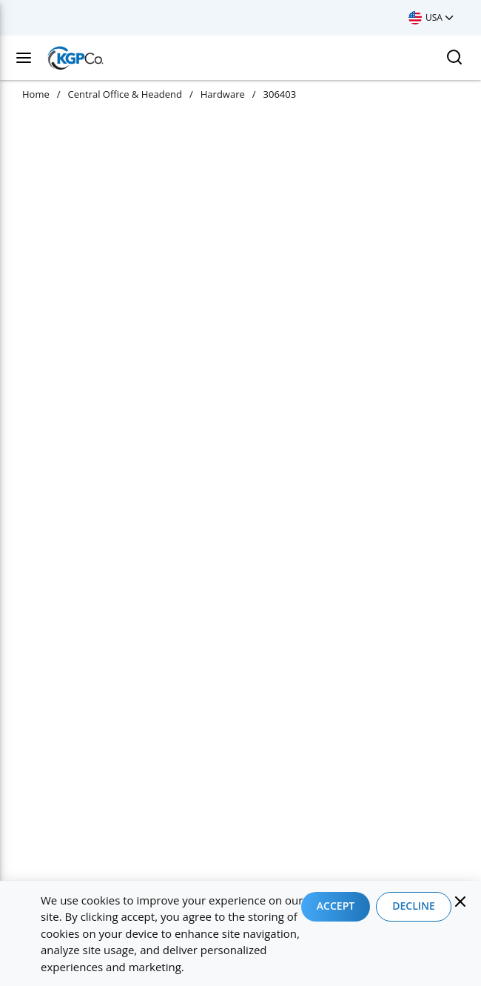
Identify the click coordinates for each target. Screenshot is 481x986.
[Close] (460, 901)
